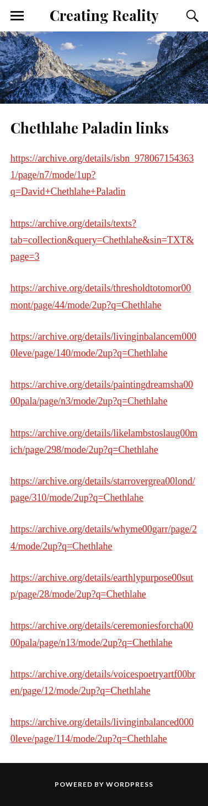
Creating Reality (104, 15)
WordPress (129, 784)
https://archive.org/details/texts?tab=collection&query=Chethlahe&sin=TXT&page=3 (102, 240)
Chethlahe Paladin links (89, 127)
